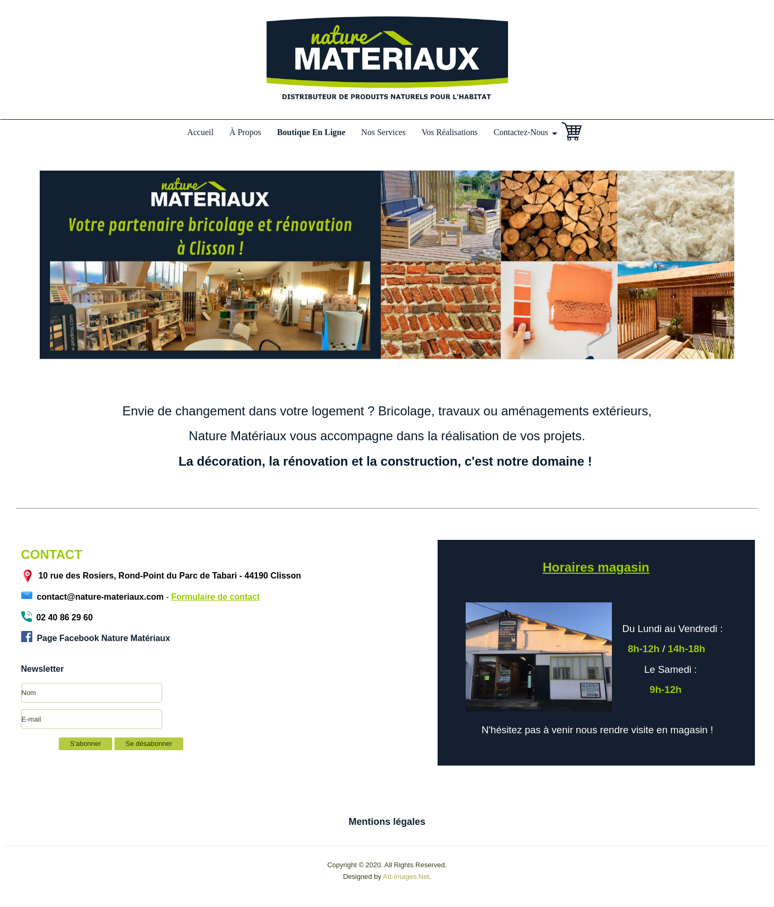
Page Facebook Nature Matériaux (102, 638)
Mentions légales (387, 821)
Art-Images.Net (406, 877)
